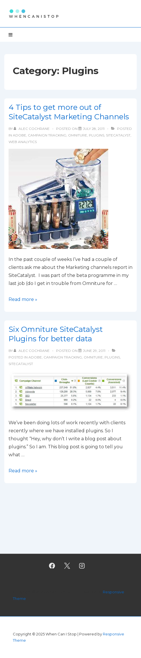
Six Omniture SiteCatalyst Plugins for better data (56, 334)
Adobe (19, 135)
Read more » (23, 299)
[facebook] (51, 566)
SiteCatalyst (118, 135)
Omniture (77, 135)
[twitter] (67, 566)
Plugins (96, 135)
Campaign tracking (47, 135)
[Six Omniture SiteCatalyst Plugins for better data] (94, 350)
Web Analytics (23, 142)
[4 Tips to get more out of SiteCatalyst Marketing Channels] (94, 128)
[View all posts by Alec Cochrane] (32, 128)
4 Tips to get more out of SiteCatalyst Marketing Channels (69, 112)
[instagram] (82, 566)
